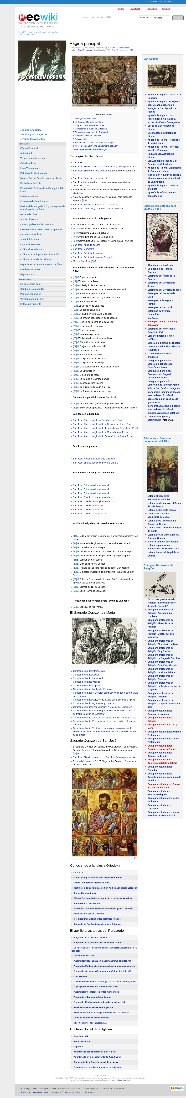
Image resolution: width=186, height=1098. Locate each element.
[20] (75, 318)
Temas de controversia (32, 158)
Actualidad (26, 153)
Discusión (135, 8)
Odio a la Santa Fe (30, 244)
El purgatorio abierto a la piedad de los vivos (95, 986)
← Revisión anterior (83, 50)
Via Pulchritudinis (29, 239)
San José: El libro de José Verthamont (92, 170)
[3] (83, 200)
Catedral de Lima (29, 196)
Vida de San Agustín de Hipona (164, 175)
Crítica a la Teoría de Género (35, 259)
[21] (75, 322)
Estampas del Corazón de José (164, 290)
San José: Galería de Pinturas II (89, 509)
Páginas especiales (30, 294)
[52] (75, 591)
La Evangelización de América (36, 224)
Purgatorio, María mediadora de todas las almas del (99, 1002)
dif (73, 50)
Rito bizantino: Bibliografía (86, 903)
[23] (75, 330)
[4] (74, 224)
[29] (75, 354)
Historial (166, 8)
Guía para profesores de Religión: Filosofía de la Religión (160, 623)
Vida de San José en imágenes (163, 388)
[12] (75, 285)
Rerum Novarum (81, 1041)
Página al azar (27, 274)
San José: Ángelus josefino (86, 245)
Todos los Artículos (33, 139)
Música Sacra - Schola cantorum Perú (40, 178)
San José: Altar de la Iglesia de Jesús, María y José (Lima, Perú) (105, 428)
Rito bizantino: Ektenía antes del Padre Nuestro (97, 919)
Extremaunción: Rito (83, 955)
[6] (74, 233)
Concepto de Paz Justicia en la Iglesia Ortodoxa (97, 924)
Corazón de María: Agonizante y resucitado (94, 703)
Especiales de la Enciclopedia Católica (41, 264)
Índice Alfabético (32, 130)
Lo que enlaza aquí (30, 284)
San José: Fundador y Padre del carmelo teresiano (98, 208)
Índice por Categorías (34, 134)
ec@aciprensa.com (123, 1080)
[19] (75, 314)
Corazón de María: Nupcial (86, 685)
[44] (75, 551)
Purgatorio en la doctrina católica (90, 937)
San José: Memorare (83, 249)
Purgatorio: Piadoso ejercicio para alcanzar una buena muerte (104, 966)
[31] (75, 362)
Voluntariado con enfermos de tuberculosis (95, 1052)
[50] (75, 579)
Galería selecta (28, 163)
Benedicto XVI (155, 332)
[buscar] (154, 17)
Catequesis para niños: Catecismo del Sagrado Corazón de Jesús (159, 364)
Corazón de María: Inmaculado (88, 678)
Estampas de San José (159, 307)
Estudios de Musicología (33, 173)
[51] (75, 587)
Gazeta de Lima (28, 214)
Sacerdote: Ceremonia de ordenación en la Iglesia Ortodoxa (103, 908)
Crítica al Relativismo (31, 249)
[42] (75, 543)
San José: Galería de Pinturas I (88, 505)
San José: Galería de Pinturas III (89, 513)
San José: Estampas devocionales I (91, 485)
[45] (75, 555)
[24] (75, 334)
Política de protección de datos (34, 1092)
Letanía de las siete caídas (161, 510)
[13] (75, 289)
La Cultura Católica (30, 234)
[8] (74, 241)
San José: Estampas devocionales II (91, 489)
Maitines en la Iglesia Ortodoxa (88, 913)
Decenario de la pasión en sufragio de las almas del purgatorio (104, 981)
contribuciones (123, 48)
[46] (75, 559)
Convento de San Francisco (35, 201)
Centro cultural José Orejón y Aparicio (41, 229)
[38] (75, 391)
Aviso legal (89, 1092)
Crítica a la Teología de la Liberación (39, 254)
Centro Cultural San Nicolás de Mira (91, 882)
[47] (75, 563)
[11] (75, 281)
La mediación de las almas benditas (91, 1017)
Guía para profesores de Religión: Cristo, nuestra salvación (160, 634)
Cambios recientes (30, 269)
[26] (75, 342)
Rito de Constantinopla (84, 893)
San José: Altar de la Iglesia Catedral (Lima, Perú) (98, 420)
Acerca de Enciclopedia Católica (66, 1092)
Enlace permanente (30, 304)
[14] (75, 293)
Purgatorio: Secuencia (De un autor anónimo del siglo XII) (102, 961)
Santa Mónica (154, 196)
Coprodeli (78, 1046)
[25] (75, 338)
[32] (75, 366)
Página (121, 8)
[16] (75, 301)
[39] (75, 403)
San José (77, 162)
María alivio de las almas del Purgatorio (93, 1007)
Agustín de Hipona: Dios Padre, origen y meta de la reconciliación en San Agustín (163, 119)
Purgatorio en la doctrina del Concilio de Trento (97, 942)
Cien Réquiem (80, 976)
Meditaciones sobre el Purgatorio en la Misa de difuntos (101, 1012)
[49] (75, 572)
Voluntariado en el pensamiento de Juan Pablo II (97, 1057)
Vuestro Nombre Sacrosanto (162, 541)
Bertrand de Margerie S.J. (86, 761)
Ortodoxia (78, 872)
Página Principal (29, 148)
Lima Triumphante (30, 168)
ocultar (110, 114)
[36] (75, 383)
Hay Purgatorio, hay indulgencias (90, 1023)
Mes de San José (81, 261)
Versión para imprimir (32, 299)
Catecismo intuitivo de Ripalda (163, 343)
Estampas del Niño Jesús (161, 328)
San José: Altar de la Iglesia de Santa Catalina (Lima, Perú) (103, 436)
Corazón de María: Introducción (89, 671)
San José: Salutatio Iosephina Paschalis (93, 257)
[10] (75, 277)
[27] (75, 346)
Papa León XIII (80, 1036)
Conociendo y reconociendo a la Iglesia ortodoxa (97, 877)
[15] (75, 297)
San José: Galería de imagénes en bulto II (94, 501)
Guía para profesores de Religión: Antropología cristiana (160, 613)
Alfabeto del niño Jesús (160, 265)
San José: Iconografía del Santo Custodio (94, 458)
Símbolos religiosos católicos (163, 413)
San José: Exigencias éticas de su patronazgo (96, 204)
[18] (75, 310)
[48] (75, 568)
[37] (75, 387)
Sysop (103, 48)
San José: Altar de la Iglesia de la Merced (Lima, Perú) (100, 432)
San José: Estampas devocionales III (91, 493)
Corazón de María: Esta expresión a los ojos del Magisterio (102, 707)
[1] (85, 185)
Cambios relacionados (32, 289)
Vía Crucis (152, 318)
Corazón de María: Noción (86, 674)
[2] (79, 193)
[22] (75, 326)
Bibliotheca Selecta (30, 183)
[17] (75, 305)
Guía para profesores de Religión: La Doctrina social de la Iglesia (164, 686)
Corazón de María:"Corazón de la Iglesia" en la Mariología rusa (104, 717)
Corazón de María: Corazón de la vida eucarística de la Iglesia (104, 699)
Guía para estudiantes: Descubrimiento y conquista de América (164, 777)
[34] (75, 375)
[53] (75, 607)
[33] (75, 371)
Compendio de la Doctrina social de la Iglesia (96, 1062)
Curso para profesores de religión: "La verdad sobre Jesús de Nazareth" (161, 602)
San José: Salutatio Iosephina (88, 253)
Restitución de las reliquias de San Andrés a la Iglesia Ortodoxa (105, 888)
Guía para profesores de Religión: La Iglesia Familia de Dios (163, 703)
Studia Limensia (29, 219)
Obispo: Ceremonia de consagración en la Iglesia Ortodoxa (103, 898)
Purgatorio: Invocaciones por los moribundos (96, 992)
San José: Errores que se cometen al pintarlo (95, 462)
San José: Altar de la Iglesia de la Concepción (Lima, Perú (102, 424)
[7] (74, 237)
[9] (92, 261)
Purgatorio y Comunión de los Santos (92, 997)
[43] (75, 547)
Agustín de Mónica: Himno (161, 192)
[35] (75, 379)
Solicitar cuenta (166, 1)
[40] (75, 407)
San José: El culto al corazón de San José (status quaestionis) (104, 166)
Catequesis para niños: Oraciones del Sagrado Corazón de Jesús (159, 374)
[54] (75, 753)
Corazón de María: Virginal (86, 681)
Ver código (152, 8)
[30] (75, 358)
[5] (74, 228)
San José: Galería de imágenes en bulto (93, 497)
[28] (75, 350)
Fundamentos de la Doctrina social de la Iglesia (97, 1067)
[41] (75, 536)
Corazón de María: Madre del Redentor (92, 689)
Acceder (153, 1)
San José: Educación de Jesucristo (90, 178)
